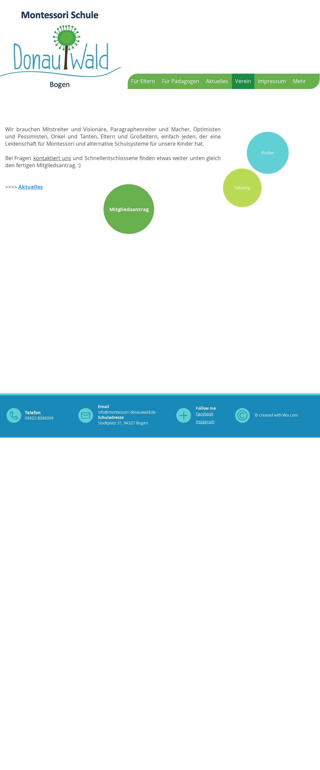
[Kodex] (268, 153)
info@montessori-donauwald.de (127, 412)
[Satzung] (242, 188)
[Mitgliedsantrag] (129, 209)
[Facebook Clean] (199, 458)
